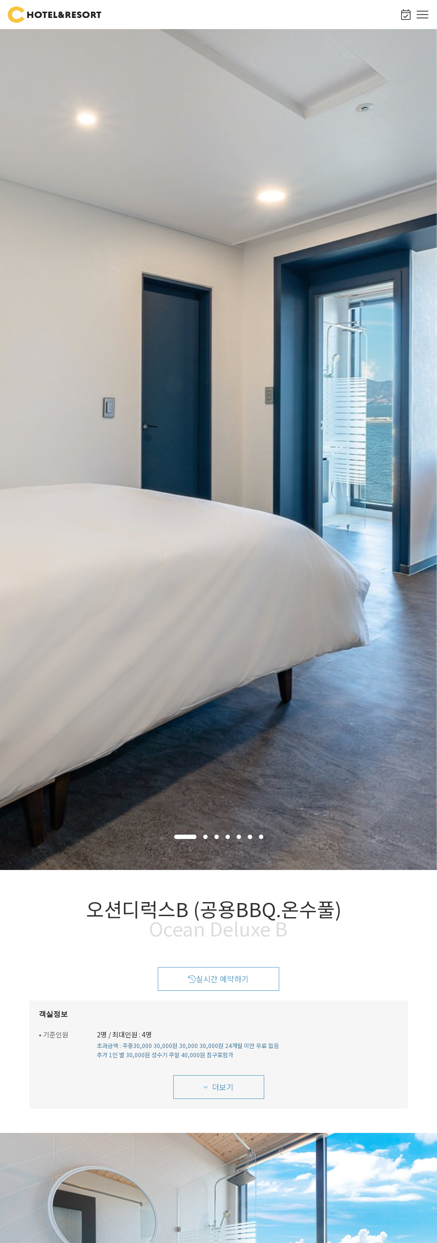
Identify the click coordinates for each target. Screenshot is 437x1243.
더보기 (219, 1087)
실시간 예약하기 (218, 979)
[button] (185, 837)
